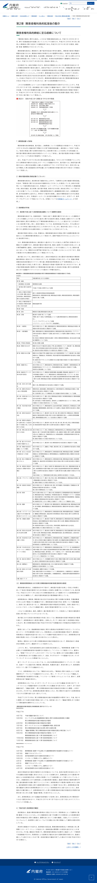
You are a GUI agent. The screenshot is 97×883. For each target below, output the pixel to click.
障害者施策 (34, 16)
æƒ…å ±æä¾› (89, 8)
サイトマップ (57, 862)
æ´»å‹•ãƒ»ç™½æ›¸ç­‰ (72, 8)
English (65, 3)
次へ (78, 18)
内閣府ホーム (6, 16)
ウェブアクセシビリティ (42, 862)
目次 (69, 18)
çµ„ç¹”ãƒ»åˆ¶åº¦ (32, 7)
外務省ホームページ (66, 199)
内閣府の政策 (14, 16)
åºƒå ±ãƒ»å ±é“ (52, 7)
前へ (74, 18)
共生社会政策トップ (24, 16)
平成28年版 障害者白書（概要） (62, 16)
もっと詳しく (42, 16)
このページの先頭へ (73, 847)
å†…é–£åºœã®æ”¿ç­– (14, 8)
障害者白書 (50, 16)
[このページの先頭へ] (91, 877)
